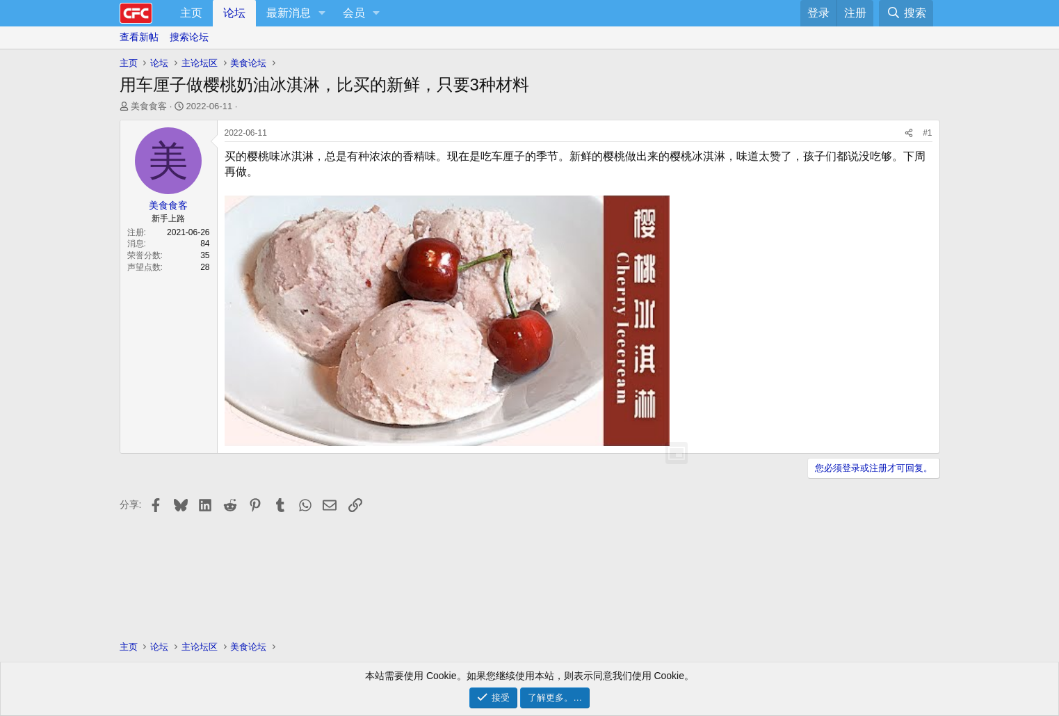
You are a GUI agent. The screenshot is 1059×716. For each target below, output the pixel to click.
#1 (927, 133)
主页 (191, 13)
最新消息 (288, 13)
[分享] (909, 133)
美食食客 (149, 106)
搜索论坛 (189, 36)
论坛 (234, 13)
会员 (354, 13)
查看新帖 (139, 36)
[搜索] (905, 13)
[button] (322, 13)
